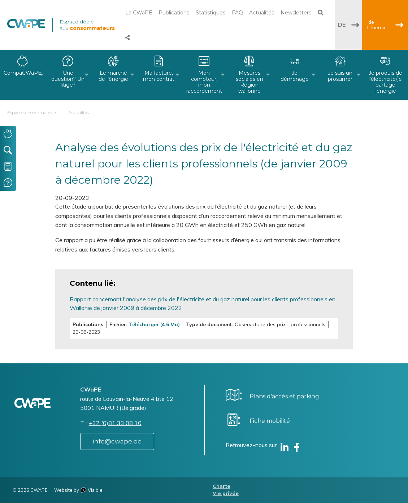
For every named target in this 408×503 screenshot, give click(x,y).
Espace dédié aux (87, 24)
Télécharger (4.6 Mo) (154, 324)
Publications (174, 12)
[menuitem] (22, 75)
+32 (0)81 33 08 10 (115, 423)
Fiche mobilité (269, 420)
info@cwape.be (117, 441)
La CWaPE (138, 12)
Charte (221, 486)
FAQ (237, 12)
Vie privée (226, 493)
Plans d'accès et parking (284, 396)
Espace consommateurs (32, 112)
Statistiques (210, 12)
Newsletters (296, 12)
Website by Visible (78, 490)
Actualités (261, 12)
